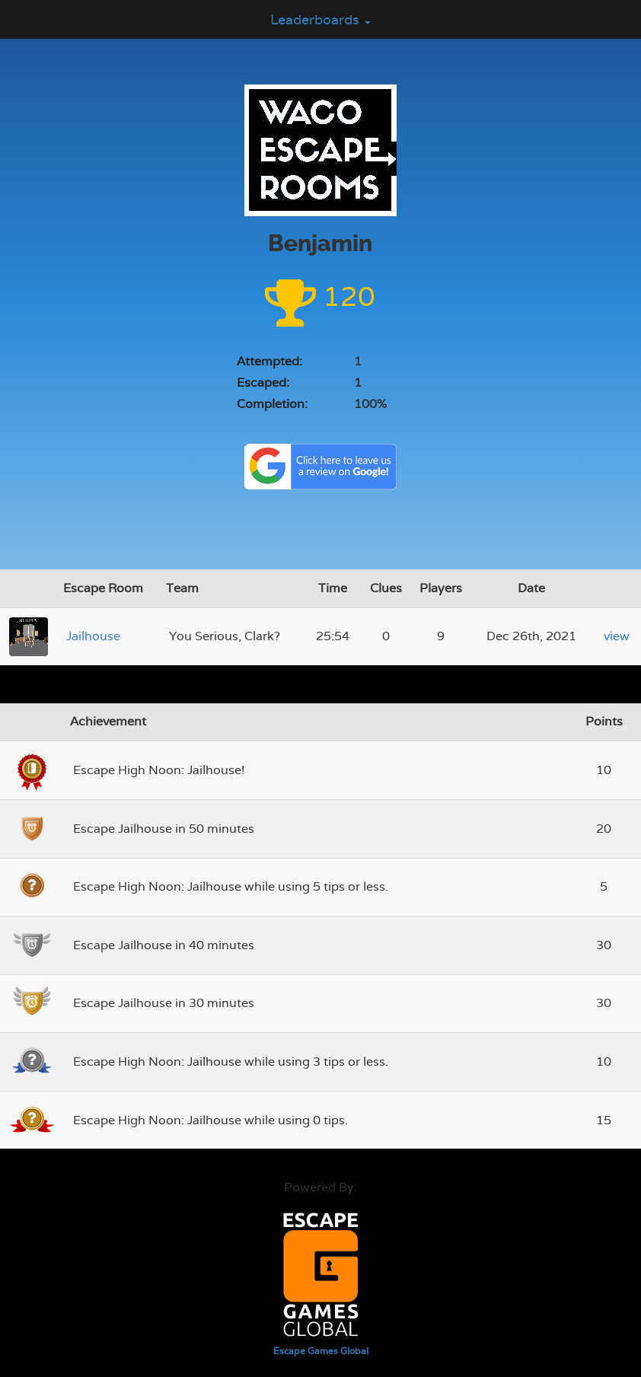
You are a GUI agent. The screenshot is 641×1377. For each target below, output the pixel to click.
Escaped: (263, 382)
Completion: (272, 404)
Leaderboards (320, 19)
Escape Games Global (320, 1351)
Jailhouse (93, 636)
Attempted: (269, 361)
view (617, 636)
